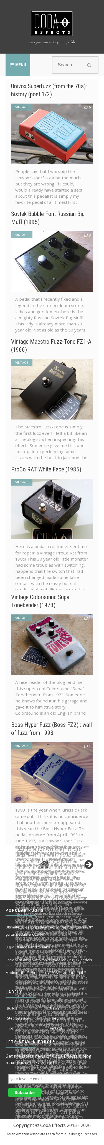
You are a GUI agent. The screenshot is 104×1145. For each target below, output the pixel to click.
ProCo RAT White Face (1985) (51, 469)
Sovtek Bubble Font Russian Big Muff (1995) (49, 218)
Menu (18, 64)
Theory (56, 1018)
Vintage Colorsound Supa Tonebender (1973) (46, 601)
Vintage (21, 107)
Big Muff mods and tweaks (28, 947)
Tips (10, 1028)
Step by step (17, 1018)
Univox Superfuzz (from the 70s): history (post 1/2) (49, 90)
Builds (12, 1008)
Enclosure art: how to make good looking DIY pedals (49, 959)
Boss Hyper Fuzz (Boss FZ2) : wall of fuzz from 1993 (51, 728)
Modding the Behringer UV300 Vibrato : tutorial (44, 972)
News (54, 1008)
